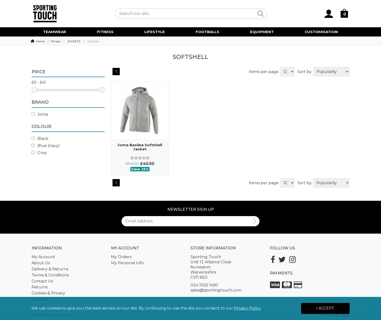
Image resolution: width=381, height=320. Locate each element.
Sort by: (304, 71)
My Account (43, 257)
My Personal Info (127, 263)
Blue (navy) (46, 145)
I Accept (325, 308)
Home (40, 41)
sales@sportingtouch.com (215, 290)
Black (40, 138)
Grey (39, 152)
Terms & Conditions (50, 275)
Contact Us (42, 281)
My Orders (121, 257)
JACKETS (73, 41)
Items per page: (264, 71)
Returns (40, 287)
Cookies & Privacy (48, 293)
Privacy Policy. (247, 308)
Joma (40, 114)
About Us (41, 263)
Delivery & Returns (50, 269)
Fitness (55, 41)
